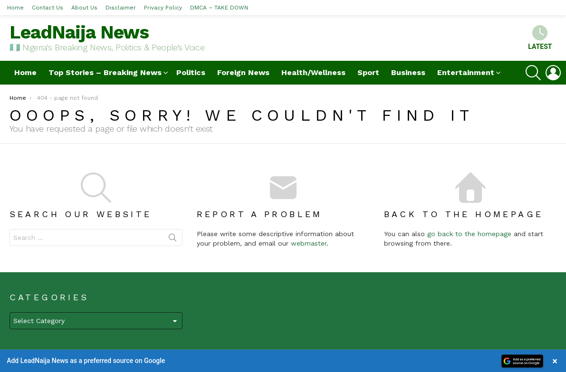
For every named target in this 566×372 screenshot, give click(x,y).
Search (172, 239)
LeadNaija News (79, 32)
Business (408, 72)
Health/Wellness (313, 72)
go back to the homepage (469, 234)
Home (15, 7)
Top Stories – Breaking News (105, 72)
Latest (540, 37)
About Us (84, 7)
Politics (190, 72)
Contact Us (47, 7)
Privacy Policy (163, 7)
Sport (368, 72)
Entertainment (465, 72)
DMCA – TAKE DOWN (219, 7)
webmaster (308, 243)
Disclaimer (121, 7)
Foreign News (243, 72)
